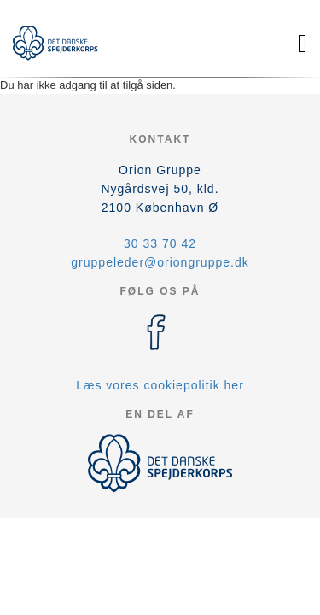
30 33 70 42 (160, 243)
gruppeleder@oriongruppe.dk (159, 262)
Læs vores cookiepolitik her (160, 385)
